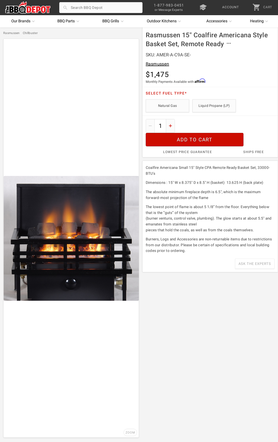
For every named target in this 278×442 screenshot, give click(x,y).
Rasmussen (157, 64)
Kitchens (165, 21)
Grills (114, 21)
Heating (260, 21)
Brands (24, 21)
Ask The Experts (254, 250)
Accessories (220, 21)
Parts (69, 21)
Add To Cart (226, 126)
